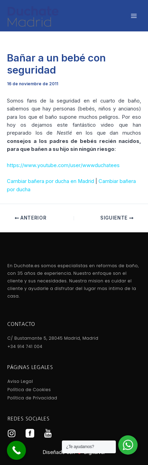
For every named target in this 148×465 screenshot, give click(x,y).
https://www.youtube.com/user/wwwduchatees (63, 165)
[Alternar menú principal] (134, 16)
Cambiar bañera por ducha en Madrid (50, 181)
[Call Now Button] (16, 450)
